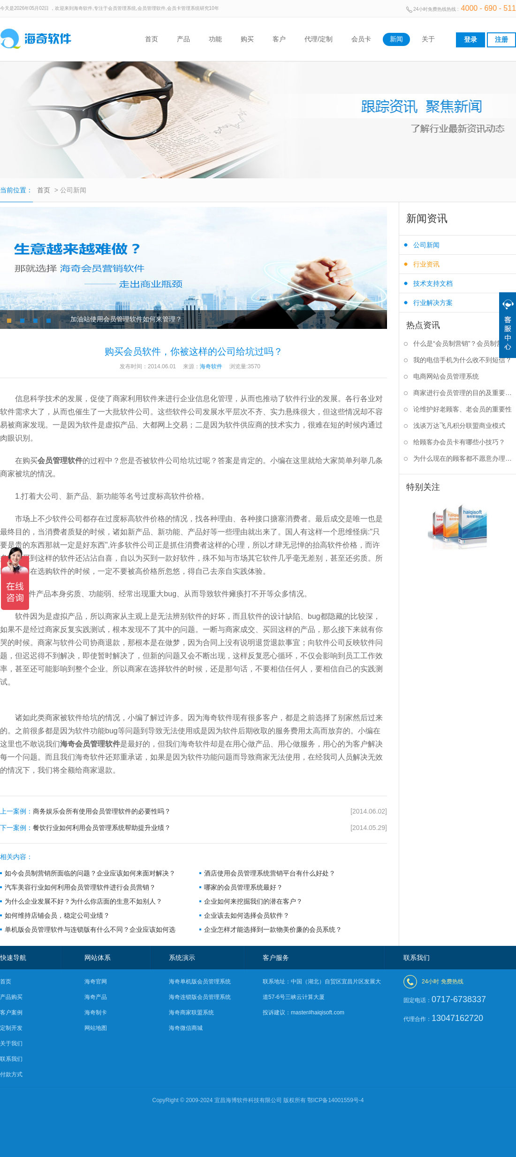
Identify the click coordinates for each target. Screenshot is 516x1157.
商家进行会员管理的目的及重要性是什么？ (464, 392)
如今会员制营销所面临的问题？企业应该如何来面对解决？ (90, 873)
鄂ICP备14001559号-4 (335, 1100)
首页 (151, 39)
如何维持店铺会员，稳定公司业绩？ (57, 915)
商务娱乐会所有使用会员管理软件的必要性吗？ (193, 811)
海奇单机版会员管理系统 (200, 981)
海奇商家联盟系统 (191, 1012)
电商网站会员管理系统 (446, 376)
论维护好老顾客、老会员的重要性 (462, 409)
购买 (247, 39)
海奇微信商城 (186, 1028)
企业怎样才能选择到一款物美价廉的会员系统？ (273, 929)
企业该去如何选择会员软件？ (246, 915)
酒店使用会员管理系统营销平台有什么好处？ (269, 873)
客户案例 (11, 1012)
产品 (183, 39)
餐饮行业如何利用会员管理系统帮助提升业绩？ (193, 828)
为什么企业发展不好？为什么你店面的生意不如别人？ (83, 901)
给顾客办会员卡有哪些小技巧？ (459, 442)
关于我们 (11, 1043)
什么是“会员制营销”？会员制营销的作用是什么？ (464, 343)
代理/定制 (318, 39)
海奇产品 (95, 997)
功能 (215, 39)
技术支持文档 (433, 283)
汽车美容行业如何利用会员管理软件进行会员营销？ (80, 887)
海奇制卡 (95, 1012)
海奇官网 (95, 981)
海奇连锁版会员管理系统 (200, 997)
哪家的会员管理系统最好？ (243, 887)
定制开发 (11, 1028)
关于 (428, 39)
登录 (470, 39)
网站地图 (95, 1028)
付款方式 (11, 1074)
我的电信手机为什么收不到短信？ (462, 360)
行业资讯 (426, 264)
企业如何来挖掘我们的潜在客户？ (253, 901)
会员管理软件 (60, 460)
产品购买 (11, 997)
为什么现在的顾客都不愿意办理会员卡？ (464, 458)
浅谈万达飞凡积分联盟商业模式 (459, 425)
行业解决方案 (433, 302)
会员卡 (361, 39)
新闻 (396, 39)
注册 (501, 39)
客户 (279, 39)
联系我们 (11, 1059)
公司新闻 (426, 245)
